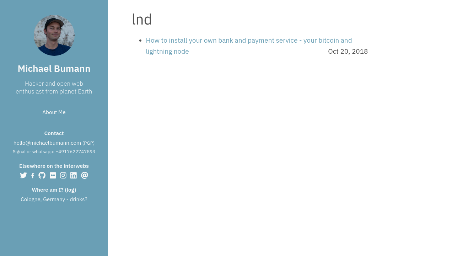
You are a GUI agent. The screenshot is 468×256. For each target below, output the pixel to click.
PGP (88, 143)
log (71, 189)
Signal (19, 151)
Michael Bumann (53, 68)
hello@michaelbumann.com (47, 142)
